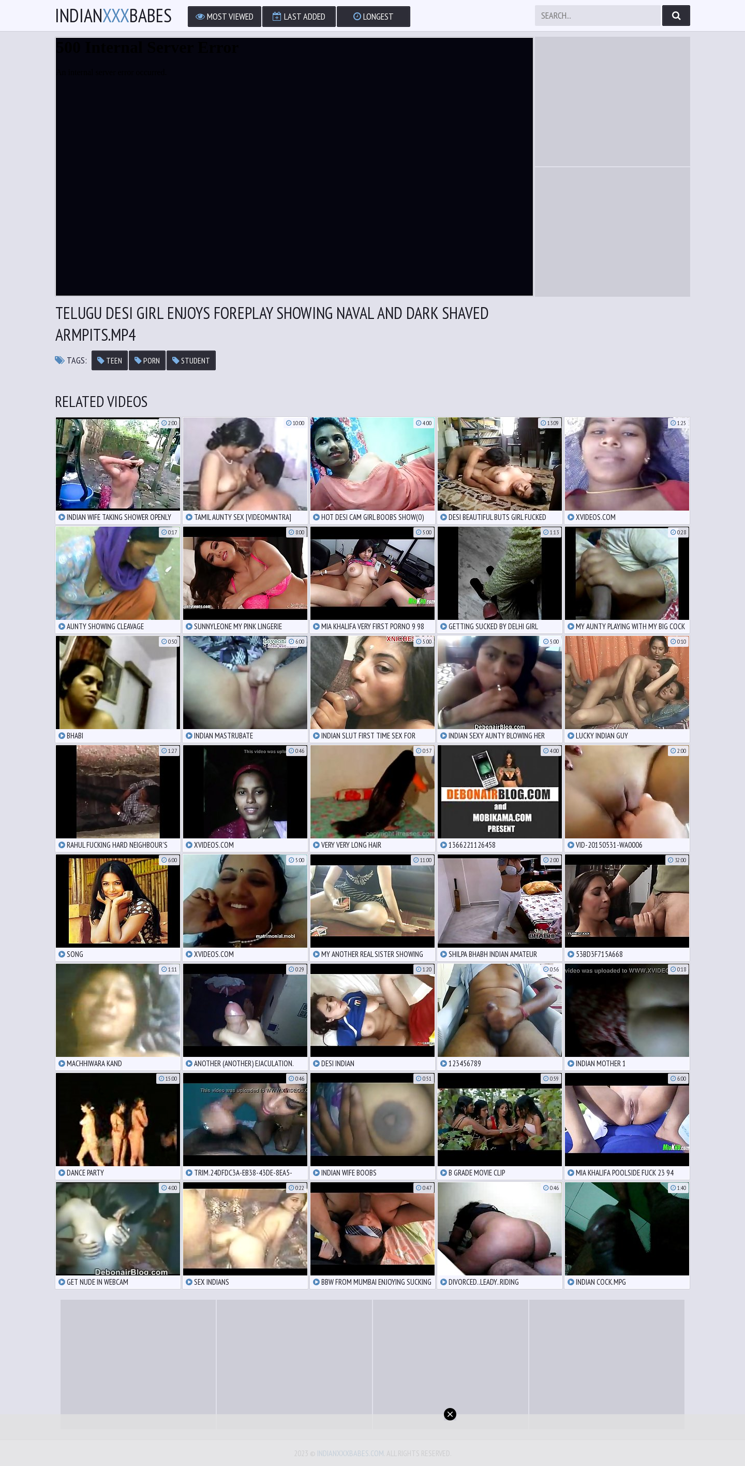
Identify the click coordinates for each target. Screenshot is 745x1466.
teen (109, 360)
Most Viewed (225, 16)
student (191, 360)
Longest (373, 16)
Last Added (299, 16)
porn (147, 360)
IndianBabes (113, 15)
